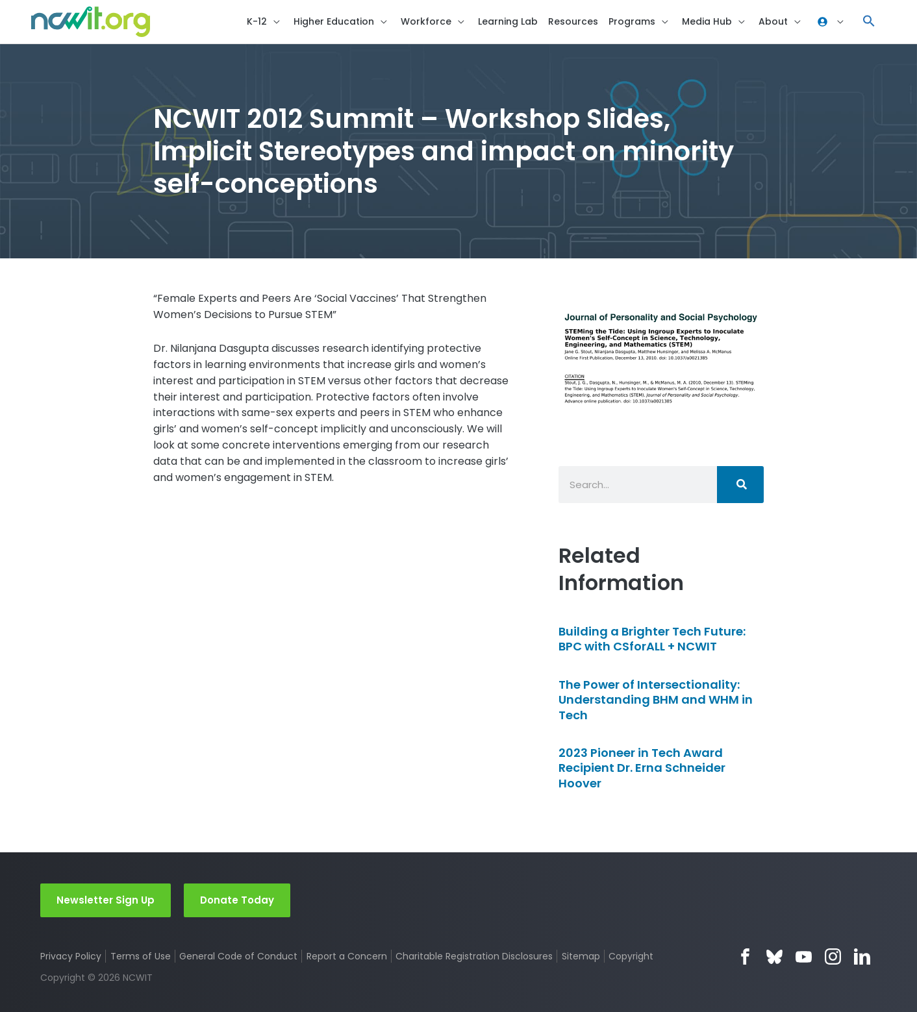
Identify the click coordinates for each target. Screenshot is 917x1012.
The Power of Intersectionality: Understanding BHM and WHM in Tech (656, 702)
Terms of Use (140, 956)
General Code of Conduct (239, 956)
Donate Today (237, 900)
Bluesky (774, 956)
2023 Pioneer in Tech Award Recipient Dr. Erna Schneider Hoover (642, 770)
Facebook (745, 956)
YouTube (804, 956)
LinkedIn (862, 956)
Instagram (833, 956)
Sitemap (581, 956)
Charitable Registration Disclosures (474, 956)
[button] (869, 23)
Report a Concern (347, 956)
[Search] (740, 487)
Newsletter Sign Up (106, 900)
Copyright (632, 956)
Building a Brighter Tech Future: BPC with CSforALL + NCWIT (652, 641)
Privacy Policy (70, 956)
